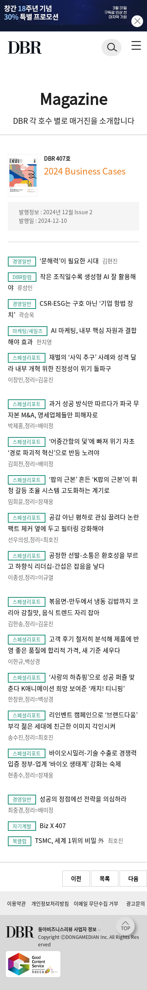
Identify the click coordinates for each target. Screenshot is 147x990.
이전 (76, 878)
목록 (105, 878)
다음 (133, 878)
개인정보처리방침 (50, 903)
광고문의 (135, 903)
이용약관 (16, 903)
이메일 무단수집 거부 (96, 903)
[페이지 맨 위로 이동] (127, 928)
